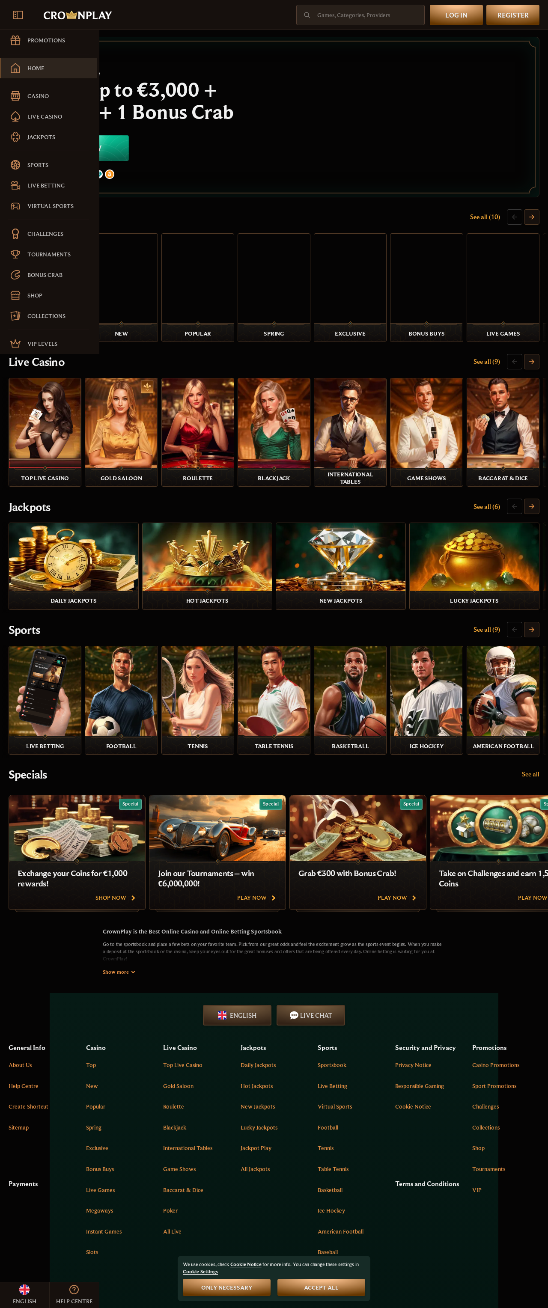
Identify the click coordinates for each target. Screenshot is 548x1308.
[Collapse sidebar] (18, 15)
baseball (370, 1174)
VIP (491, 1111)
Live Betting (375, 1007)
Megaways (184, 1132)
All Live (243, 1153)
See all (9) (487, 342)
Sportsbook (374, 987)
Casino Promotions (510, 987)
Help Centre (123, 1007)
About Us (119, 987)
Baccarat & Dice (254, 1111)
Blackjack (245, 1049)
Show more (168, 893)
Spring (178, 1049)
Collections (500, 1049)
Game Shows (250, 1091)
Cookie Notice (441, 1038)
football (370, 1049)
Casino (124, 219)
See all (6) (487, 466)
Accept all (321, 1287)
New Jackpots (314, 1028)
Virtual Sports (377, 1028)
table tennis (375, 1091)
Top (176, 987)
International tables (258, 1070)
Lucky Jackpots (315, 1049)
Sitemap (118, 1049)
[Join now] (323, 118)
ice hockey (374, 1132)
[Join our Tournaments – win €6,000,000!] (316, 774)
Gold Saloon (249, 1007)
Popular (180, 1028)
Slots (177, 1174)
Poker (241, 1132)
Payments (122, 1102)
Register (513, 15)
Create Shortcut (128, 1028)
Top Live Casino (254, 987)
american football (383, 1153)
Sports (123, 572)
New (177, 1007)
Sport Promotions (509, 1007)
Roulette (244, 1028)
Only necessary (226, 1287)
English (287, 937)
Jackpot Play (312, 1070)
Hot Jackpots (313, 1007)
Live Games (185, 1111)
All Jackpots (311, 1091)
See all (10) (485, 218)
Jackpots (128, 466)
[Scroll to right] (531, 219)
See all (530, 696)
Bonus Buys (185, 1091)
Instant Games (188, 1153)
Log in (456, 15)
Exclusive (182, 1070)
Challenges (500, 1028)
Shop (493, 1070)
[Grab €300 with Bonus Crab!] (457, 774)
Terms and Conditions (439, 1107)
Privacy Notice (441, 996)
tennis (368, 1070)
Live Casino (136, 343)
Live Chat (361, 937)
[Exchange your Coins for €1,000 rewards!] (176, 774)
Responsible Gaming (447, 1017)
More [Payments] (383, 1212)
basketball (372, 1111)
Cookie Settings (200, 1272)
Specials (127, 696)
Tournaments (503, 1091)
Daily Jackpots (314, 987)
